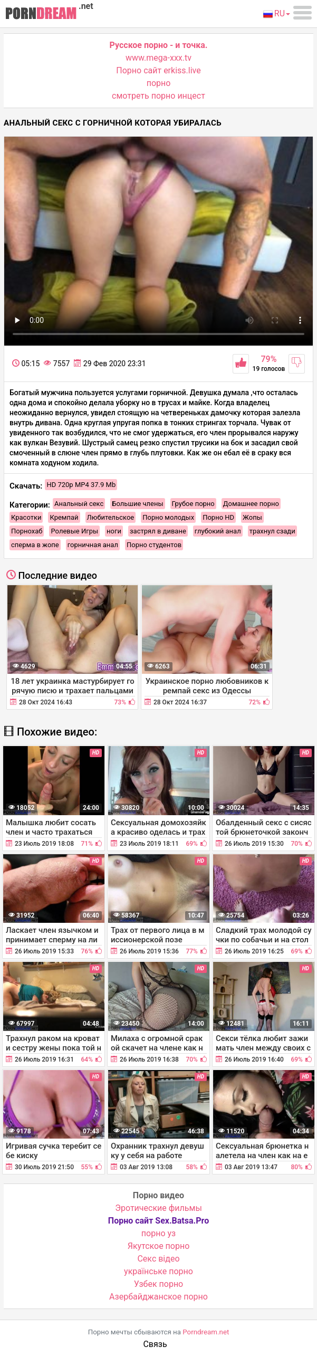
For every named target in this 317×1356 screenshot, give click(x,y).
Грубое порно (193, 504)
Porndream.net (205, 1332)
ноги (114, 531)
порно (159, 83)
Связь (155, 1344)
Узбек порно (159, 1284)
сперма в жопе (35, 545)
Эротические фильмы (158, 1208)
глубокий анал (218, 531)
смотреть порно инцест (158, 96)
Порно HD (218, 517)
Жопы (252, 517)
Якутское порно (159, 1246)
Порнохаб (26, 531)
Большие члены (137, 504)
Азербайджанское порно (158, 1297)
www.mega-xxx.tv (158, 58)
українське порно (158, 1271)
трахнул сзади (272, 531)
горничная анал (93, 545)
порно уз (158, 1233)
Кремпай (64, 517)
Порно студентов (154, 545)
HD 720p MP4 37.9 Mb (81, 485)
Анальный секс (78, 504)
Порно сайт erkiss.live (158, 70)
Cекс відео (158, 1259)
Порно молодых (168, 517)
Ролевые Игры (74, 531)
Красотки (26, 517)
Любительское (111, 517)
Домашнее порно (251, 504)
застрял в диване (158, 531)
